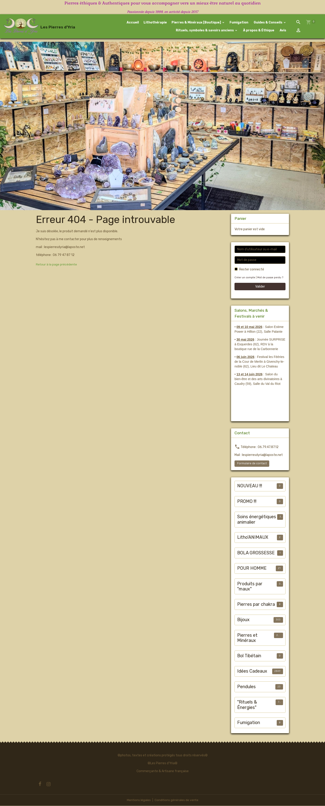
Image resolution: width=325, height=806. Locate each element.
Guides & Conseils (268, 22)
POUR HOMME (252, 568)
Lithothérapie (155, 22)
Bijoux (243, 620)
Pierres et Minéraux (247, 638)
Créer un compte (244, 277)
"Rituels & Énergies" (247, 705)
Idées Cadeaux (252, 671)
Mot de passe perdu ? (270, 277)
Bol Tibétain (249, 656)
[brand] (32, 26)
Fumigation (239, 22)
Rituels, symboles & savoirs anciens (204, 30)
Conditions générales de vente (176, 800)
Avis (282, 30)
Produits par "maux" (249, 586)
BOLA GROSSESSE (256, 553)
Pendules (246, 687)
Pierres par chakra (256, 604)
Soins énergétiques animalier (256, 519)
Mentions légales (138, 800)
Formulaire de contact (252, 463)
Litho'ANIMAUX (252, 537)
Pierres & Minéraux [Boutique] (197, 22)
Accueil (133, 22)
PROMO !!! (246, 501)
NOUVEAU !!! (249, 486)
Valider (260, 287)
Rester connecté (251, 270)
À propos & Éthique (258, 30)
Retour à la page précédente (56, 265)
